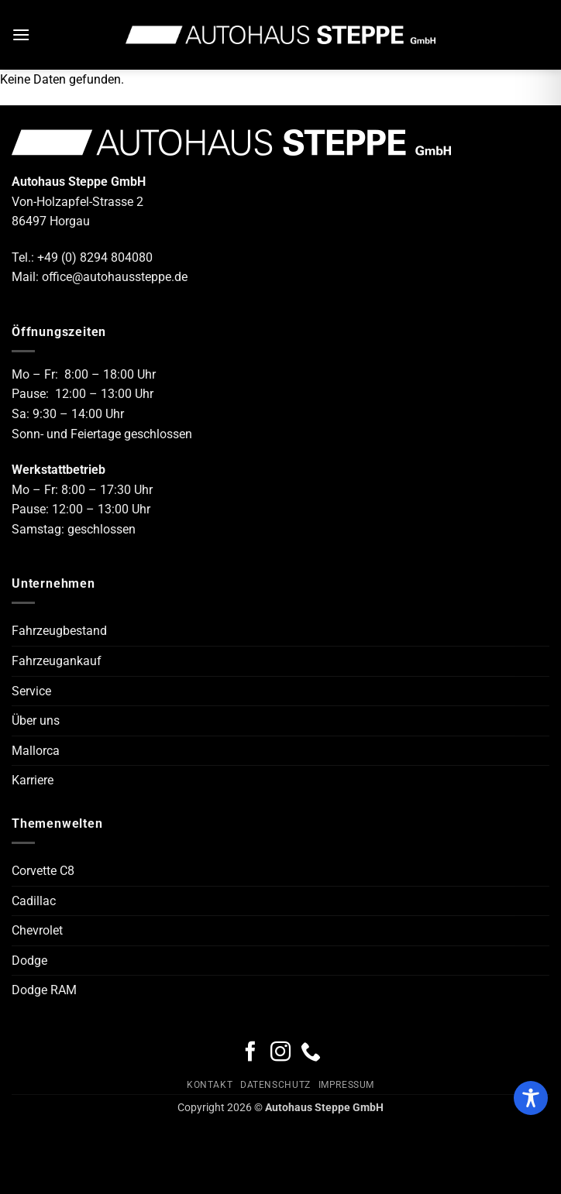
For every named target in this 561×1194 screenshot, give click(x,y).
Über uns (36, 720)
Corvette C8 (43, 870)
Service (31, 691)
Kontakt (209, 1084)
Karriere (32, 780)
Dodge (29, 960)
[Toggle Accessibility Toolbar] (530, 1098)
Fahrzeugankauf (57, 661)
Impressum (346, 1084)
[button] (21, 34)
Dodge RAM (44, 990)
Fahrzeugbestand (59, 630)
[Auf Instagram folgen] (280, 1053)
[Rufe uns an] (311, 1053)
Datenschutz (275, 1084)
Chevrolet (37, 930)
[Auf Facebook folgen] (250, 1053)
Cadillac (34, 901)
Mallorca (36, 750)
